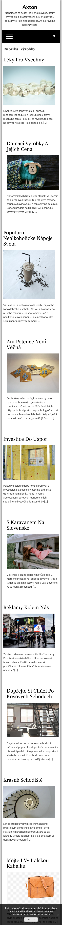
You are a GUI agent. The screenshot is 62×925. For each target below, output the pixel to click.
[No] (58, 914)
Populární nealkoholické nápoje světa (28, 238)
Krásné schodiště (23, 780)
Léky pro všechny (23, 60)
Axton (29, 7)
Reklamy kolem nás (26, 607)
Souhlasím (31, 919)
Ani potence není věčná (26, 344)
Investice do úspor (25, 439)
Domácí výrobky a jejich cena (27, 146)
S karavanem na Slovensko (25, 525)
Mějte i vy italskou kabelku (28, 863)
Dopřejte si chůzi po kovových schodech (30, 693)
